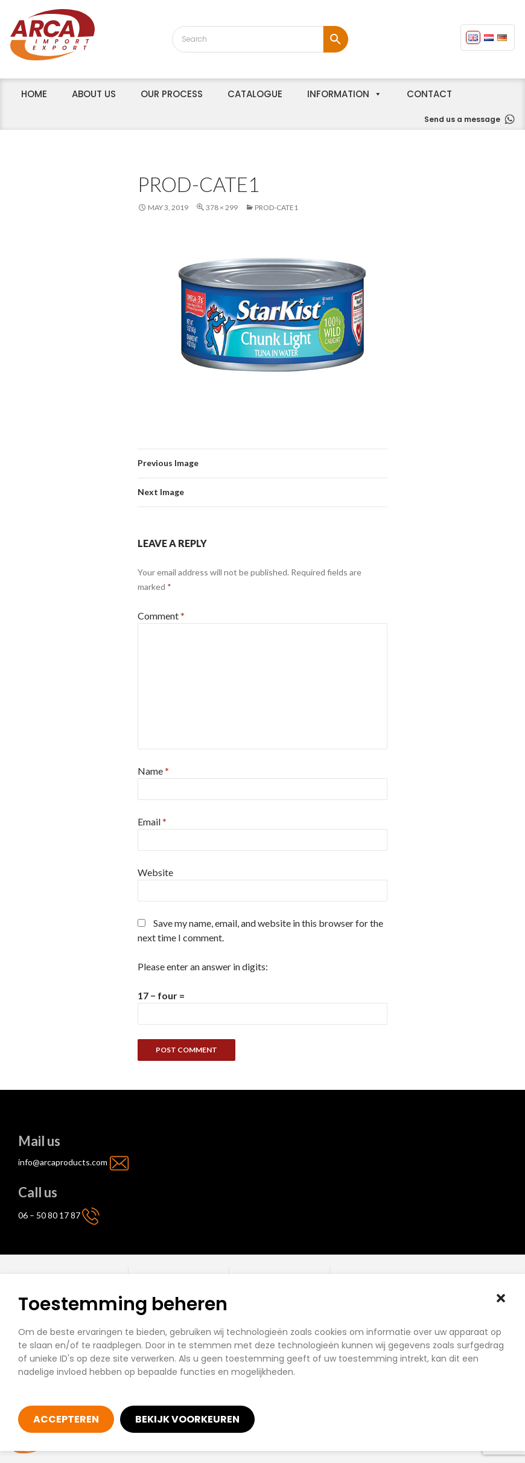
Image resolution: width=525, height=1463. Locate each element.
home (34, 94)
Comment (161, 615)
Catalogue (255, 94)
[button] (501, 1298)
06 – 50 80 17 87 (49, 1215)
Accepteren (66, 1419)
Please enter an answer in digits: (203, 966)
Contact (429, 94)
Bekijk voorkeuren (187, 1419)
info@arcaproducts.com (63, 1162)
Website (155, 872)
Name (153, 770)
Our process (172, 94)
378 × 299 (222, 207)
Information (338, 94)
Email (152, 821)
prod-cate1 (276, 207)
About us (94, 94)
